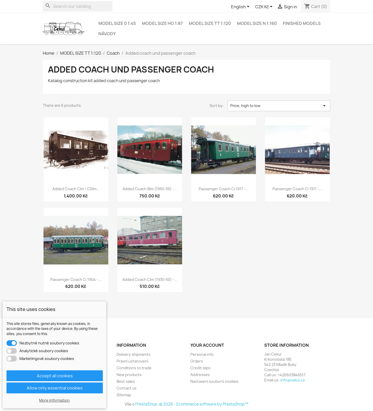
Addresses (200, 374)
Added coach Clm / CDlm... (75, 188)
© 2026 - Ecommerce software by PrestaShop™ (203, 404)
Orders (196, 361)
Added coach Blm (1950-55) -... (150, 188)
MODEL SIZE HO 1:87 (162, 23)
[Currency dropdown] (264, 7)
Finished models (302, 23)
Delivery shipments (133, 354)
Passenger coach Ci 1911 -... (297, 188)
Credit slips (200, 367)
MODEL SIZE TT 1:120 (210, 23)
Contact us (127, 388)
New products (129, 374)
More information (54, 400)
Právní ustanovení (132, 361)
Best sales (126, 381)
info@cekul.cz (292, 380)
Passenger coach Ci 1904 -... (75, 279)
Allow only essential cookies (55, 388)
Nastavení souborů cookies (214, 381)
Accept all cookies (55, 376)
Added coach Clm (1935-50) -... (149, 279)
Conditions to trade (134, 367)
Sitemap (124, 394)
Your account (207, 345)
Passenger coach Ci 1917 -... (223, 188)
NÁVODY (107, 34)
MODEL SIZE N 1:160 (257, 23)
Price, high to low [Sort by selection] (279, 106)
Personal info (202, 354)
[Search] (77, 6)
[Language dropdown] (241, 7)
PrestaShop (146, 404)
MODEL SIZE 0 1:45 (117, 23)
